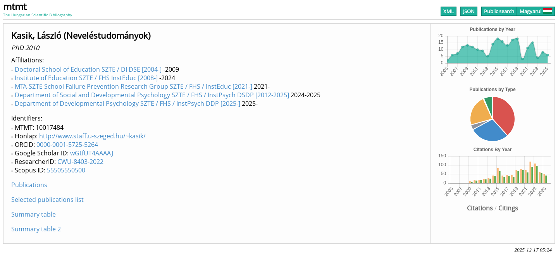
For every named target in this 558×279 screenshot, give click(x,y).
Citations (480, 208)
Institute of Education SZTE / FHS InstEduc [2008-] (86, 78)
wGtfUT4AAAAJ (91, 153)
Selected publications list (47, 199)
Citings (508, 208)
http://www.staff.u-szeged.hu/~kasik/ (92, 136)
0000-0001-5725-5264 (67, 144)
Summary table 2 (36, 229)
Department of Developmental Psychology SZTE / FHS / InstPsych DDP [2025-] (127, 103)
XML (448, 11)
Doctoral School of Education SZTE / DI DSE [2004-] (88, 69)
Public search (499, 11)
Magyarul (536, 11)
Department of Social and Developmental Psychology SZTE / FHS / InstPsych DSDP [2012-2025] (152, 95)
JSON (469, 11)
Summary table (33, 214)
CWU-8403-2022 (80, 161)
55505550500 (66, 170)
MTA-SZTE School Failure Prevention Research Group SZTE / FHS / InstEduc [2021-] (133, 86)
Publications (29, 185)
